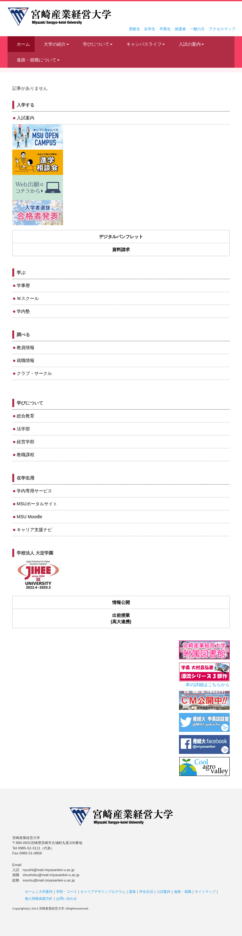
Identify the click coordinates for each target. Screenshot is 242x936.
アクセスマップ (222, 29)
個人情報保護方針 (39, 898)
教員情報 (25, 347)
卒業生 (165, 29)
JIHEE (37, 575)
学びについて (97, 44)
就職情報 (25, 360)
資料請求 (121, 249)
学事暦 (23, 285)
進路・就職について (38, 59)
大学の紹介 (56, 44)
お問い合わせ (66, 898)
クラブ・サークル (34, 373)
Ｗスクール (28, 298)
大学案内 (46, 891)
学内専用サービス (34, 490)
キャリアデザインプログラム (102, 891)
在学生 (149, 29)
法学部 (23, 428)
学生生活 (146, 891)
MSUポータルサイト (37, 503)
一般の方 (197, 29)
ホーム (23, 44)
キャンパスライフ (145, 44)
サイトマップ (205, 891)
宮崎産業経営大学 (59, 17)
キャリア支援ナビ (34, 529)
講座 (132, 891)
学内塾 (23, 311)
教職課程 (25, 454)
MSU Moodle (29, 516)
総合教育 (25, 415)
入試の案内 (191, 44)
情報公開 (121, 602)
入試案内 (25, 117)
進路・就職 (182, 891)
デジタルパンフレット (121, 236)
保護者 (180, 29)
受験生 (134, 29)
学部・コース (66, 891)
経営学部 (25, 441)
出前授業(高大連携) (121, 618)
